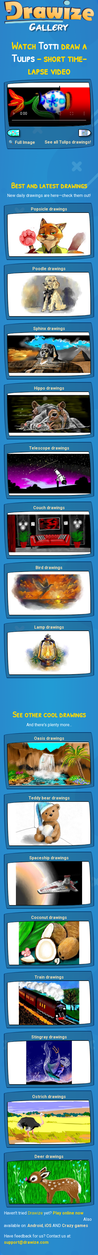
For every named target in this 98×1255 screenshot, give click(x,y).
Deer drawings (49, 1156)
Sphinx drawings (49, 328)
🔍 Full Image (22, 142)
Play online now (68, 1213)
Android (35, 1225)
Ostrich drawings (49, 1096)
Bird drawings (49, 567)
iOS (48, 1225)
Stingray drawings (49, 1037)
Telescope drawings (49, 448)
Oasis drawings (49, 738)
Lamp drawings (49, 627)
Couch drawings (49, 507)
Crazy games (75, 1225)
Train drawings (49, 977)
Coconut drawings (49, 917)
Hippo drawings (49, 388)
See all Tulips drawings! (68, 142)
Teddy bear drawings (49, 798)
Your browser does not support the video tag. (49, 104)
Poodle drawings (49, 268)
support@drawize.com (26, 1242)
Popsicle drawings (49, 209)
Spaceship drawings (49, 857)
